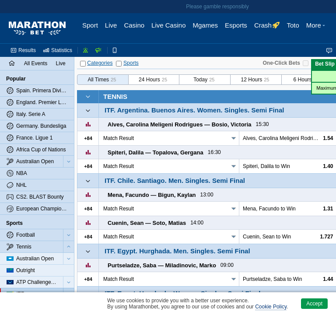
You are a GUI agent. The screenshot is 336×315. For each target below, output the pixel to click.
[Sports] (119, 63)
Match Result (118, 138)
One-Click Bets (281, 63)
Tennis (115, 96)
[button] (317, 28)
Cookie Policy (271, 307)
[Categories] (83, 63)
